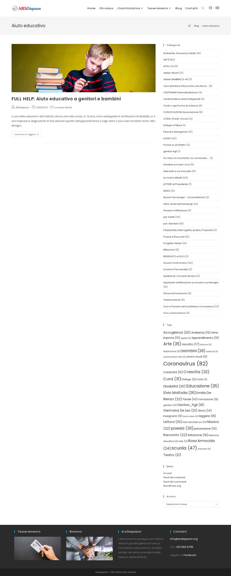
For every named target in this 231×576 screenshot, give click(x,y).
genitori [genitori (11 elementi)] (170, 405)
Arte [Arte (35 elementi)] (172, 344)
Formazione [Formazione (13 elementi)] (208, 399)
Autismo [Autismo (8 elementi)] (206, 344)
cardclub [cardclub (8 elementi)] (212, 351)
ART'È (166, 59)
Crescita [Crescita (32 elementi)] (196, 372)
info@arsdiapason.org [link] (184, 539)
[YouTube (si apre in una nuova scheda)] (217, 8)
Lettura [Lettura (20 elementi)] (172, 421)
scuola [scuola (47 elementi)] (184, 448)
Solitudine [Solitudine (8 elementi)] (204, 449)
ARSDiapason (22, 107)
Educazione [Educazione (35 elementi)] (202, 386)
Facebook (190, 555)
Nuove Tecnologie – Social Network (184, 197)
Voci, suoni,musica (174, 313)
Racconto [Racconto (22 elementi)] (175, 435)
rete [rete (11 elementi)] (183, 441)
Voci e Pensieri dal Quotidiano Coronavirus (188, 306)
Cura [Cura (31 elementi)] (172, 379)
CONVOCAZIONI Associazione (180, 112)
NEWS (166, 191)
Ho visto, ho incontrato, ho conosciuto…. (186, 158)
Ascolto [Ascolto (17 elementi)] (190, 344)
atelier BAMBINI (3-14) (175, 79)
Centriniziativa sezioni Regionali (181, 99)
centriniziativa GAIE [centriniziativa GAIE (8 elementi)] (174, 357)
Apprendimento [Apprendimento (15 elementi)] (205, 338)
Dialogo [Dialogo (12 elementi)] (189, 379)
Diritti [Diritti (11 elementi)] (202, 379)
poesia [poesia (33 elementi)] (182, 428)
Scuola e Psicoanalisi (175, 269)
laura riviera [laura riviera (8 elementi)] (190, 416)
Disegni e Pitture (172, 125)
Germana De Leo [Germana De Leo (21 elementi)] (180, 410)
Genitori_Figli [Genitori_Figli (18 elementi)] (190, 405)
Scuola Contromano (175, 263)
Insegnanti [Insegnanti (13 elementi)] (172, 416)
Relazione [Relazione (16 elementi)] (198, 435)
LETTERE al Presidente (175, 184)
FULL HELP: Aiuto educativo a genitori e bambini (66, 99)
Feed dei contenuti (174, 477)
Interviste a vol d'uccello (177, 171)
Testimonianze (172, 300)
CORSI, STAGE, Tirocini (175, 118)
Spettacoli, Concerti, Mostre (179, 276)
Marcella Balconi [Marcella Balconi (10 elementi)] (195, 422)
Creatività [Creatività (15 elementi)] (173, 372)
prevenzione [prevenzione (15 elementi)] (205, 428)
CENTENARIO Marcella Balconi (180, 92)
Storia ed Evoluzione (175, 293)
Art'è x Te (168, 66)
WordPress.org (172, 486)
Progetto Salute (172, 243)
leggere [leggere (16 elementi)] (207, 416)
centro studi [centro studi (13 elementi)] (196, 356)
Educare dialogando (175, 131)
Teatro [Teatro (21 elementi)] (172, 455)
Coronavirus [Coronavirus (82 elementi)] (185, 363)
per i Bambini (171, 223)
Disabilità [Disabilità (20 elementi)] (174, 386)
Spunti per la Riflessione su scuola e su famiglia (190, 282)
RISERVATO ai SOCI (174, 256)
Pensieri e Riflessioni (175, 210)
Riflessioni (169, 249)
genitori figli (170, 151)
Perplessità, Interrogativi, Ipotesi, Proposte (188, 230)
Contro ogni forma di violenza (180, 105)
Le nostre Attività (63, 107)
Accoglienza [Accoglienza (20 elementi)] (177, 332)
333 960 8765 (184, 547)
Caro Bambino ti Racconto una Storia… (185, 86)
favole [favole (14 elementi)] (190, 399)
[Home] (189, 25)
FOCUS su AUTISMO (174, 145)
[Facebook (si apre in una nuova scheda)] (210, 8)
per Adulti (169, 217)
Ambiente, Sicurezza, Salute (179, 53)
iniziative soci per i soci (176, 164)
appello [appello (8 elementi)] (186, 338)
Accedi (167, 473)
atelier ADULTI (171, 73)
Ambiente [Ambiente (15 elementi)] (201, 332)
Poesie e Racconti (173, 236)
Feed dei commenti (174, 481)
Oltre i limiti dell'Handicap (178, 204)
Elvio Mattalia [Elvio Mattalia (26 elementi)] (179, 392)
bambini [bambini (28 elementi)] (193, 350)
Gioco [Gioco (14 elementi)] (205, 410)
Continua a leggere (28, 133)
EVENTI (167, 138)
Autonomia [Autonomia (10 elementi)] (172, 351)
